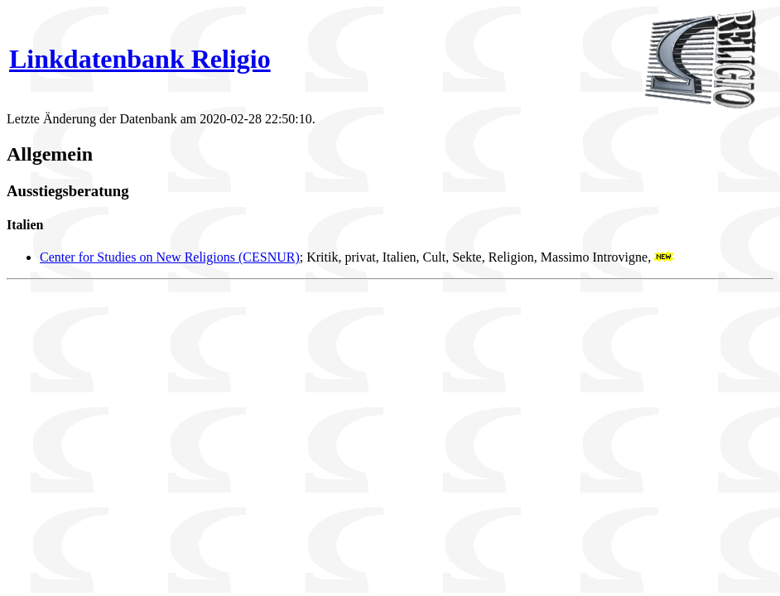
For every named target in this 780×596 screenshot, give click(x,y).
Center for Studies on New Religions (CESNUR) (170, 257)
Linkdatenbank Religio (140, 59)
